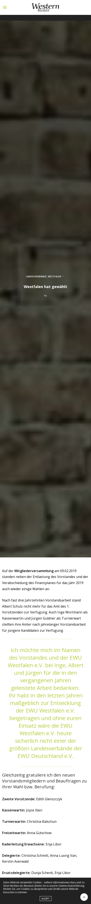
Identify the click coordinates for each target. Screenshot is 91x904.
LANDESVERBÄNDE (36, 276)
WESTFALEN (54, 276)
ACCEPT (46, 899)
